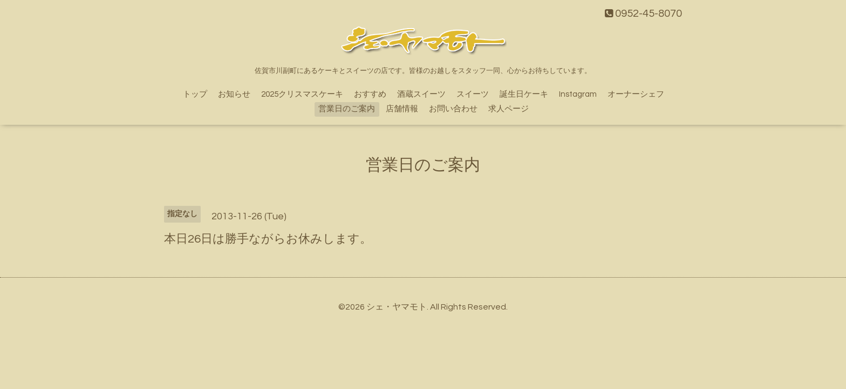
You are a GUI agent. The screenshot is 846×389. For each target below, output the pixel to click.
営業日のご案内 (346, 109)
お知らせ (234, 94)
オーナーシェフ (636, 94)
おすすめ (370, 94)
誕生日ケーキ (524, 94)
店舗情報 (402, 109)
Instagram (578, 94)
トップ (195, 94)
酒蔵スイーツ (421, 94)
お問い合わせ (453, 109)
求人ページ (508, 109)
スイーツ (472, 94)
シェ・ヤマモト (396, 307)
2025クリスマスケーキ (302, 94)
